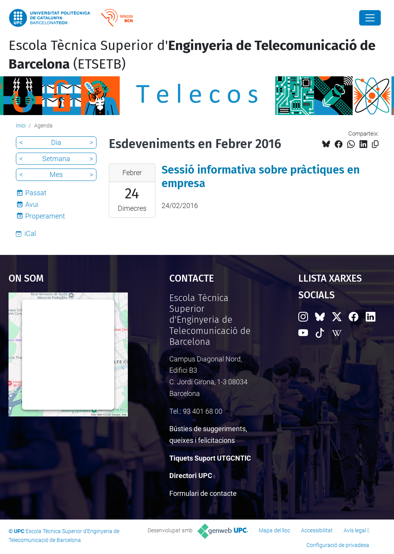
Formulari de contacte (203, 493)
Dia (56, 142)
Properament (45, 216)
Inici (21, 125)
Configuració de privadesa (337, 545)
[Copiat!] (375, 144)
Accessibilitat (317, 530)
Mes (56, 174)
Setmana (56, 159)
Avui (31, 204)
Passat (35, 193)
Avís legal (355, 530)
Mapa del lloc (274, 530)
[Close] (370, 18)
